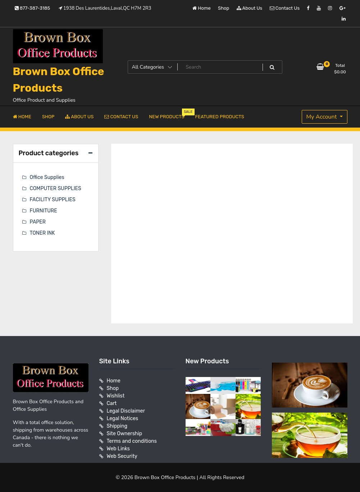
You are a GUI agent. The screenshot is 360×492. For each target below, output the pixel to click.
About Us (250, 8)
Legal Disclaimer (126, 411)
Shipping (117, 426)
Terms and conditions (132, 441)
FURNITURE (43, 211)
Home (201, 8)
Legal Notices (122, 418)
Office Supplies (47, 177)
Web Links (118, 449)
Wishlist (116, 396)
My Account (322, 117)
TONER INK (42, 233)
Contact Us (285, 8)
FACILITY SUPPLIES (53, 200)
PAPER (38, 222)
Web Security (122, 456)
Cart (112, 403)
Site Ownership (124, 434)
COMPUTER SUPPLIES (55, 188)
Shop (223, 8)
